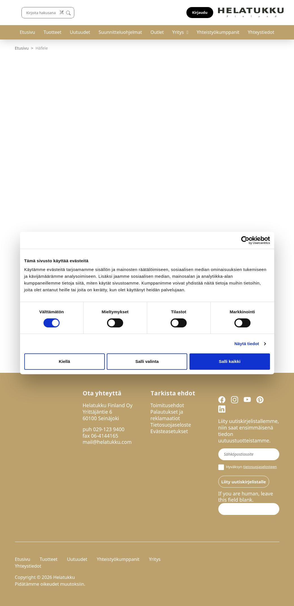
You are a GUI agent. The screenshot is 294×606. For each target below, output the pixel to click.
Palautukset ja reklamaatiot (167, 415)
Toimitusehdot (167, 405)
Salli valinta (147, 361)
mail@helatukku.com (107, 441)
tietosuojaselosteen (260, 466)
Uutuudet (80, 32)
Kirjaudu (265, 12)
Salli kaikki (230, 361)
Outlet (157, 32)
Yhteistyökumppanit (218, 32)
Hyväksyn (247, 467)
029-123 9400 (109, 429)
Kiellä (64, 361)
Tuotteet (52, 32)
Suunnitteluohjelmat (120, 32)
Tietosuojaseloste (171, 424)
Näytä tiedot (246, 343)
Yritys (178, 32)
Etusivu (27, 32)
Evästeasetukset (169, 431)
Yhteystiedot (261, 32)
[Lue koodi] (187, 12)
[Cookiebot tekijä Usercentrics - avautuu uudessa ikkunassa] (245, 240)
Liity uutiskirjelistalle (243, 481)
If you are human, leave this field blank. (245, 496)
